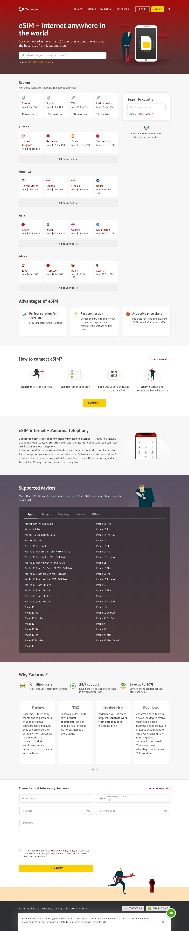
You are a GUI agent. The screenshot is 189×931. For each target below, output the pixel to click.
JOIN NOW (56, 856)
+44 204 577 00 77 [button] (76, 895)
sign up (157, 9)
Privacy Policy (67, 837)
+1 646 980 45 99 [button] (52, 895)
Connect (94, 403)
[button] (93, 769)
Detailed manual (158, 359)
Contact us (133, 895)
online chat (153, 137)
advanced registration (159, 788)
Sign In (143, 9)
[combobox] (102, 798)
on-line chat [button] (158, 895)
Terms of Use (48, 837)
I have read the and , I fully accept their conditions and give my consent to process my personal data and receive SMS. (57, 840)
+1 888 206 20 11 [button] (29, 895)
